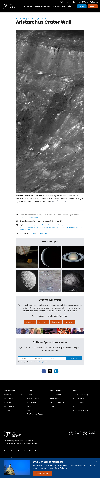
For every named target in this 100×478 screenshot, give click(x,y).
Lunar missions (69, 225)
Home (32, 233)
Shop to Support (79, 402)
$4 (30, 322)
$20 (56, 322)
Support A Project (80, 398)
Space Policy (9, 406)
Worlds (27, 229)
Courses (30, 410)
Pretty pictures (44, 227)
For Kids (7, 410)
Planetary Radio (33, 398)
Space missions (56, 227)
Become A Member (57, 402)
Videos (29, 406)
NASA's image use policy (29, 217)
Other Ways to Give (80, 410)
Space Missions (10, 398)
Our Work (27, 6)
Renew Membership (80, 395)
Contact (53, 406)
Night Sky (7, 402)
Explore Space (42, 6)
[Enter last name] (42, 358)
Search (94, 2)
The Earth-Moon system (72, 227)
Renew (85, 2)
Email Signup (55, 398)
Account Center (10, 451)
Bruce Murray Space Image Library (31, 18)
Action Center (55, 395)
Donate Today (42, 473)
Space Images (41, 233)
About (71, 6)
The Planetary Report (35, 414)
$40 (69, 322)
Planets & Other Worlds (13, 395)
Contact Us (22, 451)
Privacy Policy (43, 362)
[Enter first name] (26, 358)
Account (76, 2)
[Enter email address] (58, 358)
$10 (43, 322)
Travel (75, 406)
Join (82, 6)
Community (65, 2)
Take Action (59, 6)
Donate (92, 6)
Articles (30, 395)
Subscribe (73, 358)
